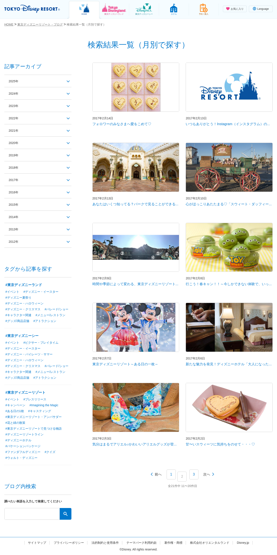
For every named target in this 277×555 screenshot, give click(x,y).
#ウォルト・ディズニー (21, 458)
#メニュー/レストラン (50, 315)
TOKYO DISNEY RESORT (32, 9)
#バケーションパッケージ (22, 446)
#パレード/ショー (56, 309)
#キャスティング (39, 411)
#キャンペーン (15, 405)
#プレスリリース (34, 399)
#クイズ (50, 452)
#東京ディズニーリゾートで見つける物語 (33, 428)
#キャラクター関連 (18, 315)
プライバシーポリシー (69, 542)
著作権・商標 (173, 542)
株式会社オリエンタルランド (209, 542)
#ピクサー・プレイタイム (40, 342)
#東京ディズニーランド (23, 285)
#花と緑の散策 (15, 422)
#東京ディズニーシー (22, 336)
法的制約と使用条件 (105, 542)
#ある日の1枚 (14, 411)
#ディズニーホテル (18, 440)
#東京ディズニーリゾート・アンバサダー (33, 417)
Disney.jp (243, 542)
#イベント (12, 291)
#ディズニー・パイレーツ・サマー (29, 354)
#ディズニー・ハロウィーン (24, 303)
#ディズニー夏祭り (18, 297)
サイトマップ (37, 542)
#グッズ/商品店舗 (17, 321)
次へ (206, 474)
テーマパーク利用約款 (141, 542)
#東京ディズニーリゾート (25, 392)
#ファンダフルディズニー (22, 452)
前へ (158, 474)
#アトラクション (44, 321)
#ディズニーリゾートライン (24, 434)
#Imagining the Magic (43, 405)
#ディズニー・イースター (40, 291)
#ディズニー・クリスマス (22, 309)
